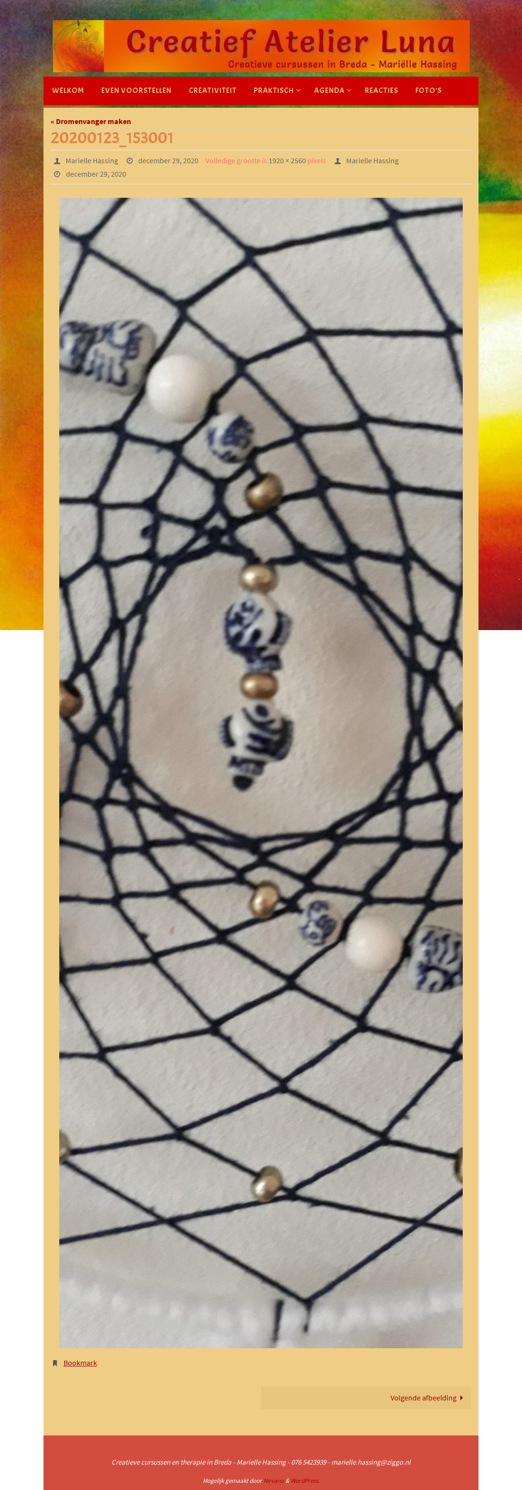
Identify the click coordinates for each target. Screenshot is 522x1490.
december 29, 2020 (168, 160)
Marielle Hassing (91, 160)
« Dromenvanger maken (91, 121)
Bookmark (80, 1362)
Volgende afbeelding (429, 1397)
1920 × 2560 (287, 160)
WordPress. (305, 1481)
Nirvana (273, 1481)
